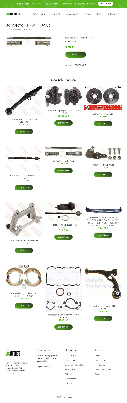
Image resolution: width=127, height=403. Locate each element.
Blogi (98, 14)
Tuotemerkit (112, 14)
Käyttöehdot (100, 367)
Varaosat (55, 14)
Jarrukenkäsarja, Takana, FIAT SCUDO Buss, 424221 (23, 296)
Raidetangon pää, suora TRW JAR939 (23, 178)
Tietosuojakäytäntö (103, 371)
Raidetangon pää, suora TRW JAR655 (63, 227)
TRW (90, 39)
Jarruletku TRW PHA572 (63, 162)
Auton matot (39, 14)
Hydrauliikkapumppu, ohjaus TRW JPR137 (63, 113)
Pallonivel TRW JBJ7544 (103, 166)
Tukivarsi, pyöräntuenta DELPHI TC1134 (103, 309)
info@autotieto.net (44, 368)
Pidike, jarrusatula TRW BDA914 (24, 242)
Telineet (87, 14)
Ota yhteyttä (100, 362)
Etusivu (9, 31)
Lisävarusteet (72, 14)
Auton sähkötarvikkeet (75, 367)
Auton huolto (70, 357)
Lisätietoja (75, 56)
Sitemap (98, 376)
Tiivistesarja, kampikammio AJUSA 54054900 (63, 317)
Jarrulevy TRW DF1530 (103, 115)
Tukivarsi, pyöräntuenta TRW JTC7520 (24, 122)
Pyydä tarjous (105, 4)
